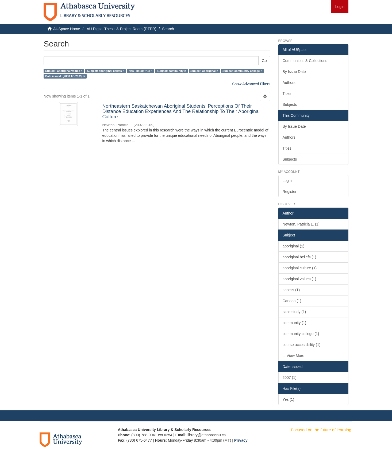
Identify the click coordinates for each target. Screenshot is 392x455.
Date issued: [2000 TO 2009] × (65, 76)
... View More (293, 355)
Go (264, 61)
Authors (289, 82)
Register (290, 191)
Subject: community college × (242, 70)
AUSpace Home (66, 29)
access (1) (291, 290)
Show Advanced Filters (251, 84)
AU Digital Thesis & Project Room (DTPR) (121, 29)
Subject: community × (171, 70)
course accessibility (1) (302, 345)
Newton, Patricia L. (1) (301, 224)
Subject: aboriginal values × (63, 70)
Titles (287, 93)
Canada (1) (292, 301)
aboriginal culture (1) (300, 268)
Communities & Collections (305, 61)
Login (287, 180)
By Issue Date (294, 71)
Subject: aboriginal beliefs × (105, 70)
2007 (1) (290, 377)
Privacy (241, 440)
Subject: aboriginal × (204, 70)
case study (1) (294, 312)
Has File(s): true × (140, 70)
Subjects (290, 104)
